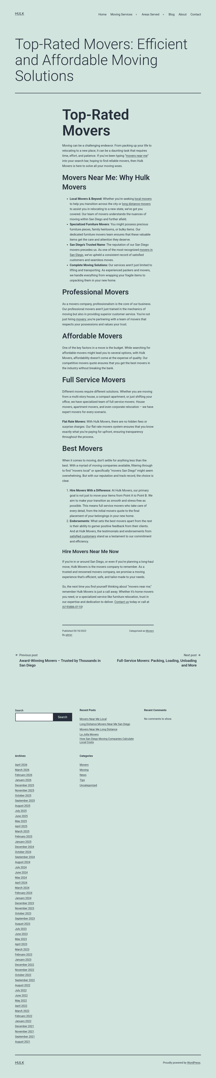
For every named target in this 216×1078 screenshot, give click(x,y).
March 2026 (22, 769)
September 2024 (25, 857)
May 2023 (21, 939)
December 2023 (24, 903)
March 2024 (22, 887)
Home (102, 14)
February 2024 (23, 892)
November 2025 (24, 790)
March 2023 (22, 949)
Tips (82, 780)
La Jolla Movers (89, 734)
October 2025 (23, 795)
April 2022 (21, 1005)
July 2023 (21, 928)
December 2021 (24, 1026)
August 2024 (22, 862)
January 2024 (23, 898)
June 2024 (21, 872)
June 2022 (21, 995)
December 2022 (24, 964)
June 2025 (21, 816)
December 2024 (24, 846)
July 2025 (21, 810)
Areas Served (150, 14)
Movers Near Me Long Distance (98, 729)
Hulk (19, 14)
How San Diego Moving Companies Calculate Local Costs (107, 740)
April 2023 (21, 944)
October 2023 (23, 913)
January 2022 (23, 1021)
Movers (150, 630)
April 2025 (21, 826)
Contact (195, 14)
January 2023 (23, 959)
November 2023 (24, 908)
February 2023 (23, 954)
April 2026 (21, 764)
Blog (172, 14)
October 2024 (23, 851)
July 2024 (21, 867)
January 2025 (23, 841)
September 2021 (25, 1036)
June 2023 (21, 933)
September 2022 (25, 980)
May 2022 (21, 1000)
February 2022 (23, 1016)
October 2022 (23, 974)
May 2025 (21, 821)
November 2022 (24, 969)
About (182, 14)
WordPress (193, 1062)
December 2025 (24, 785)
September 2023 (25, 918)
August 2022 (22, 985)
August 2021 (22, 1041)
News (83, 774)
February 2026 (23, 774)
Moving (84, 769)
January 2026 (23, 780)
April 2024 (21, 882)
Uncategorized (88, 785)
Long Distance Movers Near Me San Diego (105, 724)
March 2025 (22, 831)
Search (19, 710)
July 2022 (21, 990)
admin (69, 635)
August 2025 (22, 805)
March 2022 (22, 1010)
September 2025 (25, 800)
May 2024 (21, 877)
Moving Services (121, 14)
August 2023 (22, 923)
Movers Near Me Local (93, 719)
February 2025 (23, 836)
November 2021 (24, 1031)
